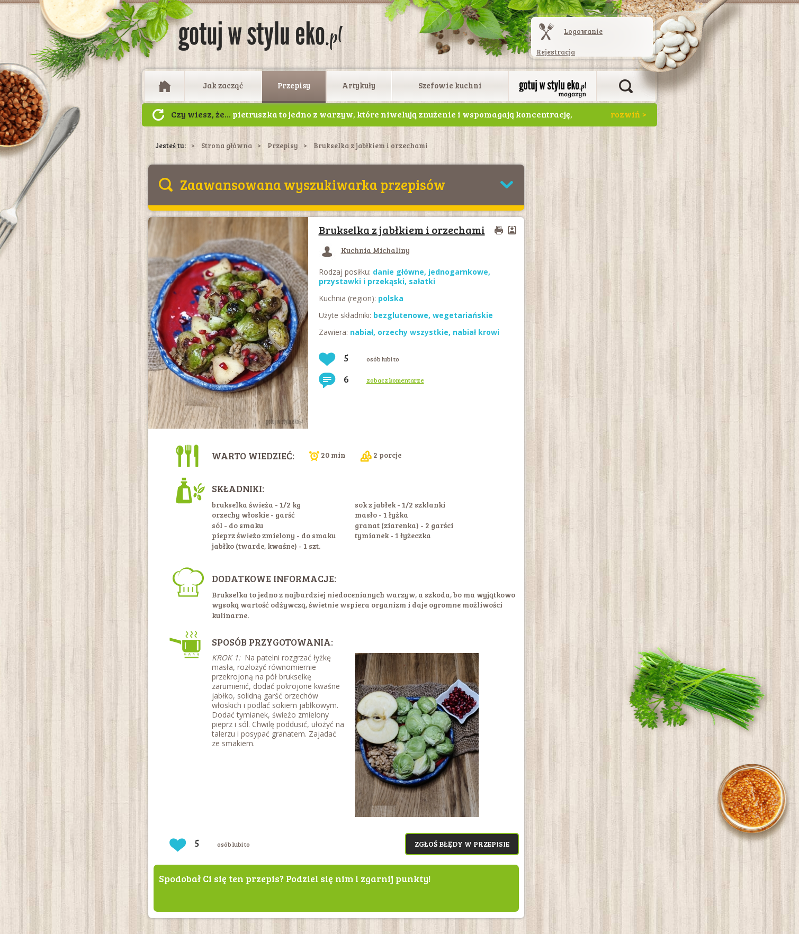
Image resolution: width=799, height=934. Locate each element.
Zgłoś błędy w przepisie (462, 844)
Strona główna (226, 145)
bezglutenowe (400, 315)
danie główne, (400, 272)
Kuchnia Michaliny (364, 250)
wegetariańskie (463, 315)
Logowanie (583, 31)
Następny (158, 115)
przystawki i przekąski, (364, 281)
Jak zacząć (223, 85)
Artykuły (358, 85)
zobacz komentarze (395, 380)
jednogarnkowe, (459, 272)
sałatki (422, 281)
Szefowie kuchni (450, 85)
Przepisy (293, 85)
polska (390, 298)
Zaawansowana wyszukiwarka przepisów (312, 184)
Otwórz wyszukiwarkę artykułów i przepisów (626, 86)
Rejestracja (555, 52)
